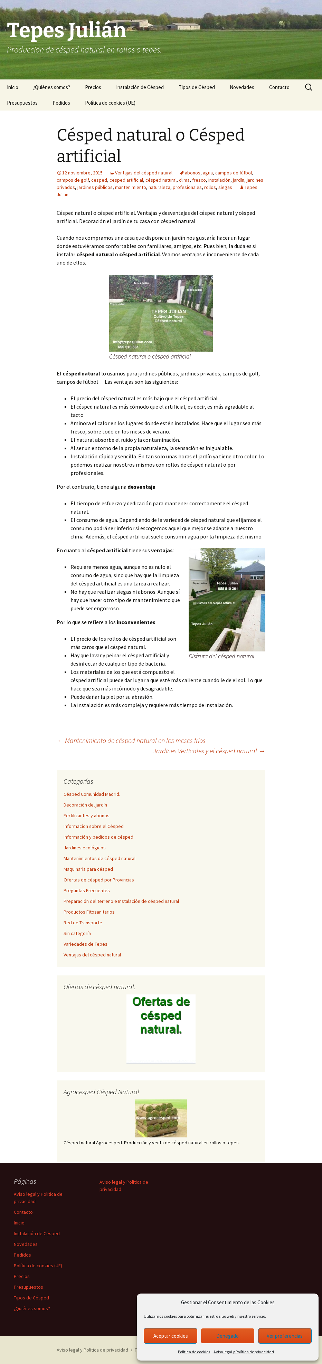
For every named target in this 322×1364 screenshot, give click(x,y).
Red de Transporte (83, 922)
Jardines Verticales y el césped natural (209, 750)
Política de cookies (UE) (110, 102)
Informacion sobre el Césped (94, 826)
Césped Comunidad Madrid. (92, 794)
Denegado (227, 1336)
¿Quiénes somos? (51, 87)
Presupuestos (22, 102)
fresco (199, 180)
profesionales (187, 187)
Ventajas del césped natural (143, 173)
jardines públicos (95, 187)
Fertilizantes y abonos (87, 815)
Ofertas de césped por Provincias (99, 880)
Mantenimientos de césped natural (99, 858)
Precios (93, 87)
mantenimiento (130, 187)
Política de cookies (194, 1351)
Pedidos (61, 102)
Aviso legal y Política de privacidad (244, 1351)
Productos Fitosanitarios (89, 912)
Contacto (279, 87)
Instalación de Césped (140, 87)
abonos (192, 173)
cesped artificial (126, 180)
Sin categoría (77, 933)
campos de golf (73, 180)
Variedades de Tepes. (86, 944)
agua (208, 173)
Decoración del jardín (85, 805)
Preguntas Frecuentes (87, 890)
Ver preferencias (285, 1336)
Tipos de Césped (197, 87)
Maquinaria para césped (88, 869)
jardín (238, 180)
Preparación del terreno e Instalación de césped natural (121, 901)
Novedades (242, 87)
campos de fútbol (233, 173)
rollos (210, 187)
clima (184, 180)
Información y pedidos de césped (98, 837)
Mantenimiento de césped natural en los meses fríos (131, 740)
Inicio (12, 87)
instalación (219, 180)
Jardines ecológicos (85, 848)
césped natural (161, 180)
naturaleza (159, 187)
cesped (99, 180)
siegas (225, 187)
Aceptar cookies (170, 1336)
